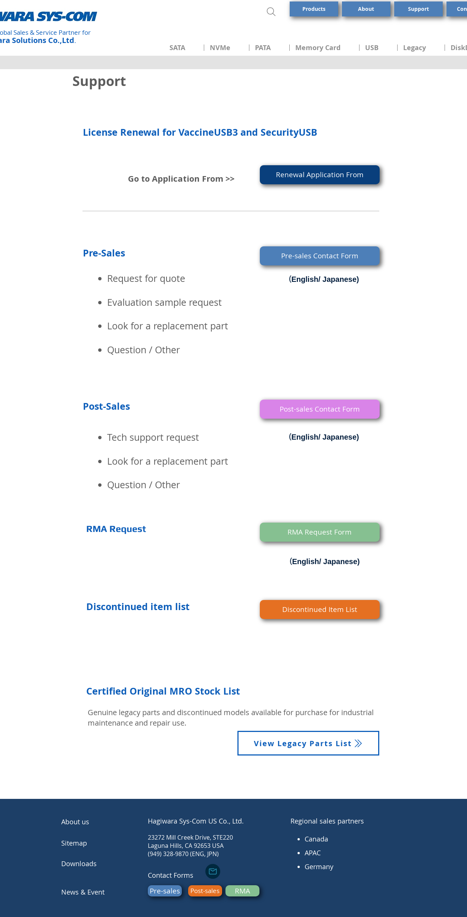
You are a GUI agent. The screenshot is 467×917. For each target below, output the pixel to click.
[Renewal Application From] (320, 174)
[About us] (89, 822)
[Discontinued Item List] (320, 609)
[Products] (314, 8)
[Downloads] (89, 863)
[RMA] (242, 890)
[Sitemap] (89, 843)
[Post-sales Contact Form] (320, 409)
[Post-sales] (205, 890)
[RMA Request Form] (320, 532)
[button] (184, 47)
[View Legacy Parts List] (308, 743)
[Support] (418, 8)
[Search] (272, 11)
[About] (366, 8)
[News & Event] (89, 892)
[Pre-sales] (165, 890)
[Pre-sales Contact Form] (320, 255)
